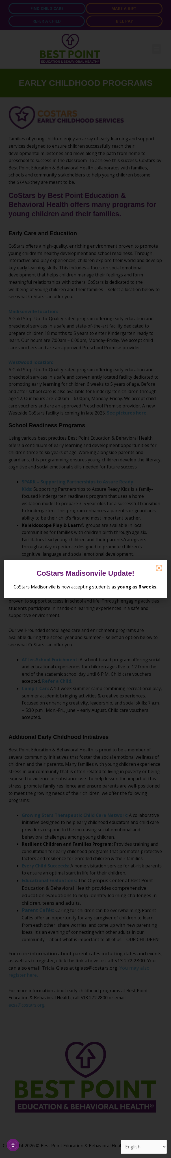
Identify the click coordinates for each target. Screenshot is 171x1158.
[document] (85, 579)
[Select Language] (144, 1147)
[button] (159, 568)
